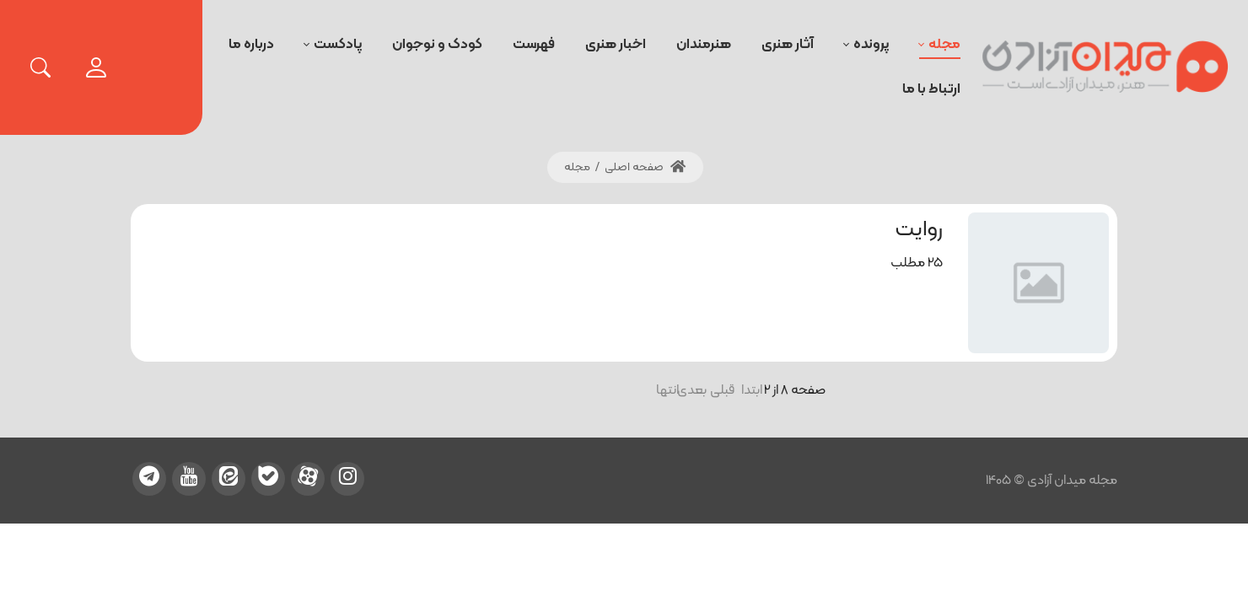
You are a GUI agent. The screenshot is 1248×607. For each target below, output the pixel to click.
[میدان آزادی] (1105, 67)
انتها (669, 390)
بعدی (696, 390)
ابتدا (752, 390)
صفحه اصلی (645, 167)
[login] (96, 67)
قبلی (724, 390)
